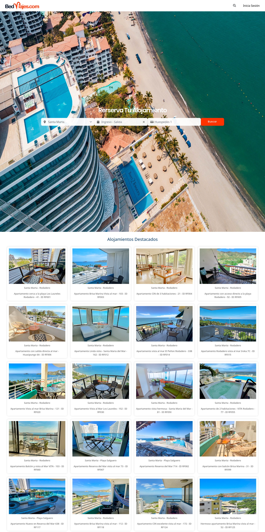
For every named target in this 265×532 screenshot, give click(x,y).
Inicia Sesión (251, 6)
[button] (37, 274)
